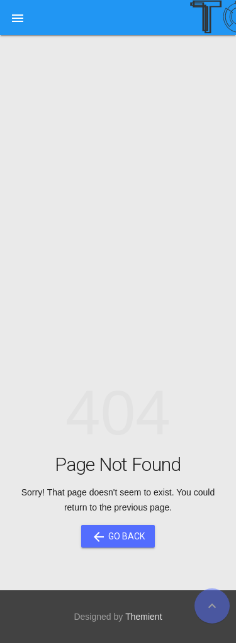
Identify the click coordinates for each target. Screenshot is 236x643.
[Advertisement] (118, 171)
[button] (18, 18)
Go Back (118, 536)
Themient (143, 617)
